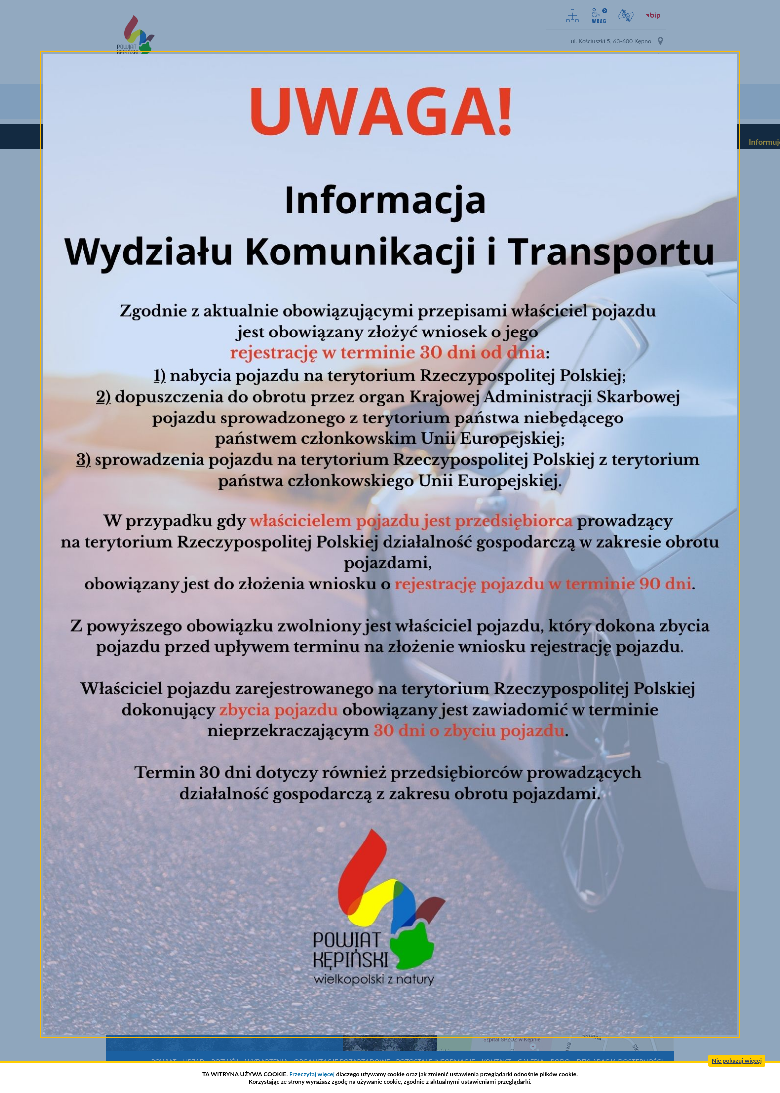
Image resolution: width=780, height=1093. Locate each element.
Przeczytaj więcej (312, 1074)
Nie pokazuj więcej (737, 1060)
